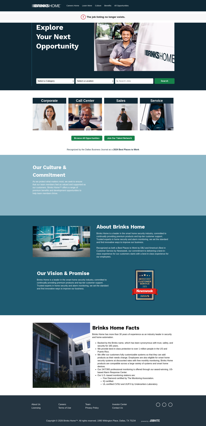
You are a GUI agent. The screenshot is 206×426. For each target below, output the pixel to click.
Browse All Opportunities (86, 138)
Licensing (36, 408)
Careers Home (73, 6)
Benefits (107, 6)
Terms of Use (64, 408)
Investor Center (119, 404)
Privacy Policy (92, 408)
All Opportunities (121, 6)
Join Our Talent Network (119, 138)
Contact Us (117, 408)
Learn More (87, 6)
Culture (98, 6)
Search (164, 81)
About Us (36, 404)
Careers (62, 404)
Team (88, 404)
